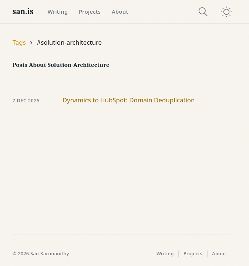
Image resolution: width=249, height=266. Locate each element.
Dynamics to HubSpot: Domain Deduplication (129, 100)
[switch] (226, 12)
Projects (90, 11)
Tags (19, 42)
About (120, 11)
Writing (58, 11)
